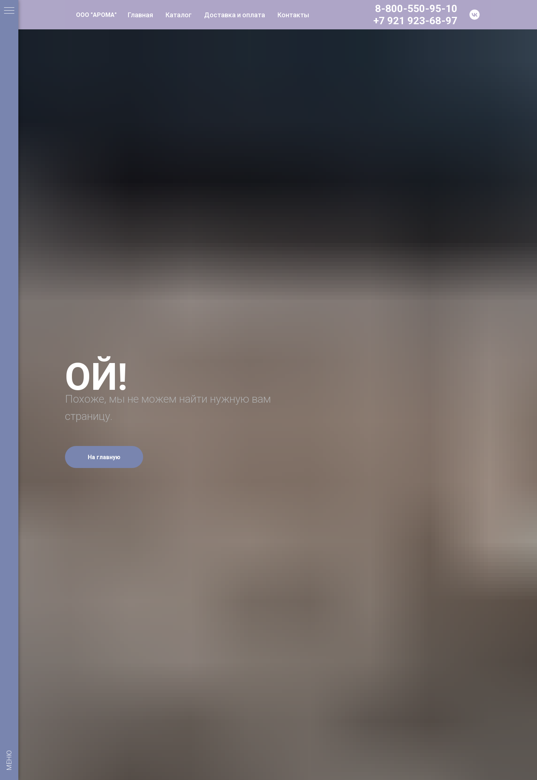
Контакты (293, 15)
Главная (140, 15)
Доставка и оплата (234, 15)
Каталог (179, 15)
